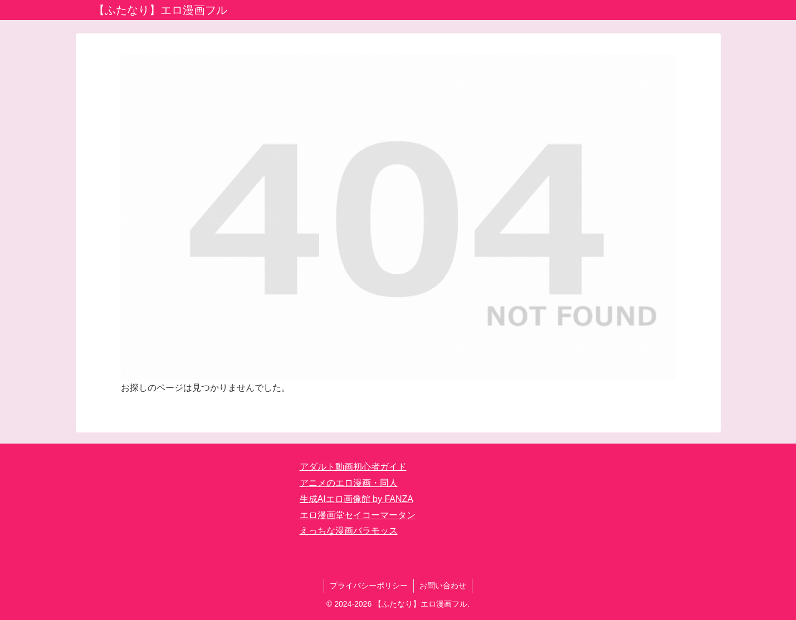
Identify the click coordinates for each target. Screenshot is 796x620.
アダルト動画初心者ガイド (353, 466)
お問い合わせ (442, 585)
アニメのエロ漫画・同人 (349, 483)
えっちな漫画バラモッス (349, 530)
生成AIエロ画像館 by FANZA (356, 499)
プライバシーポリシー (369, 585)
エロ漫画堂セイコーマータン (358, 515)
